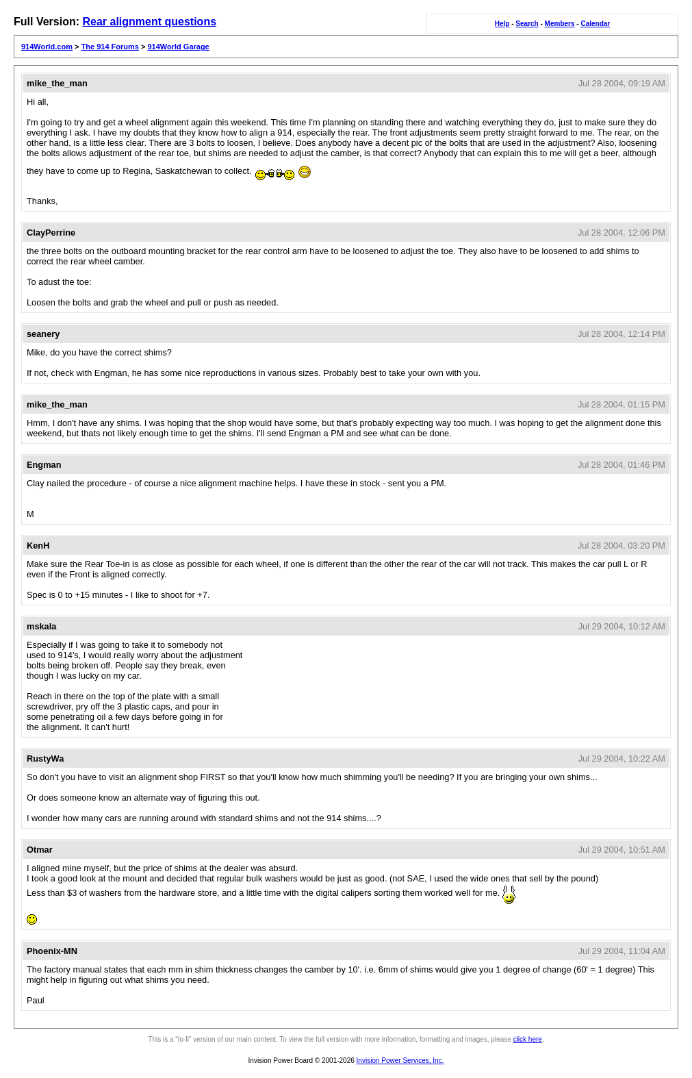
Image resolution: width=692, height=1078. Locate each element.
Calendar (595, 23)
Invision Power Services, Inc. (400, 1060)
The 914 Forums (110, 46)
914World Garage (178, 46)
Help (502, 23)
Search (526, 23)
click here (527, 1039)
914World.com (47, 46)
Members (560, 23)
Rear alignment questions (149, 21)
